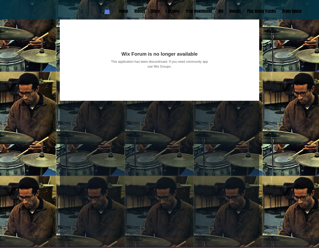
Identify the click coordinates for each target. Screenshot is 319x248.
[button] (107, 10)
